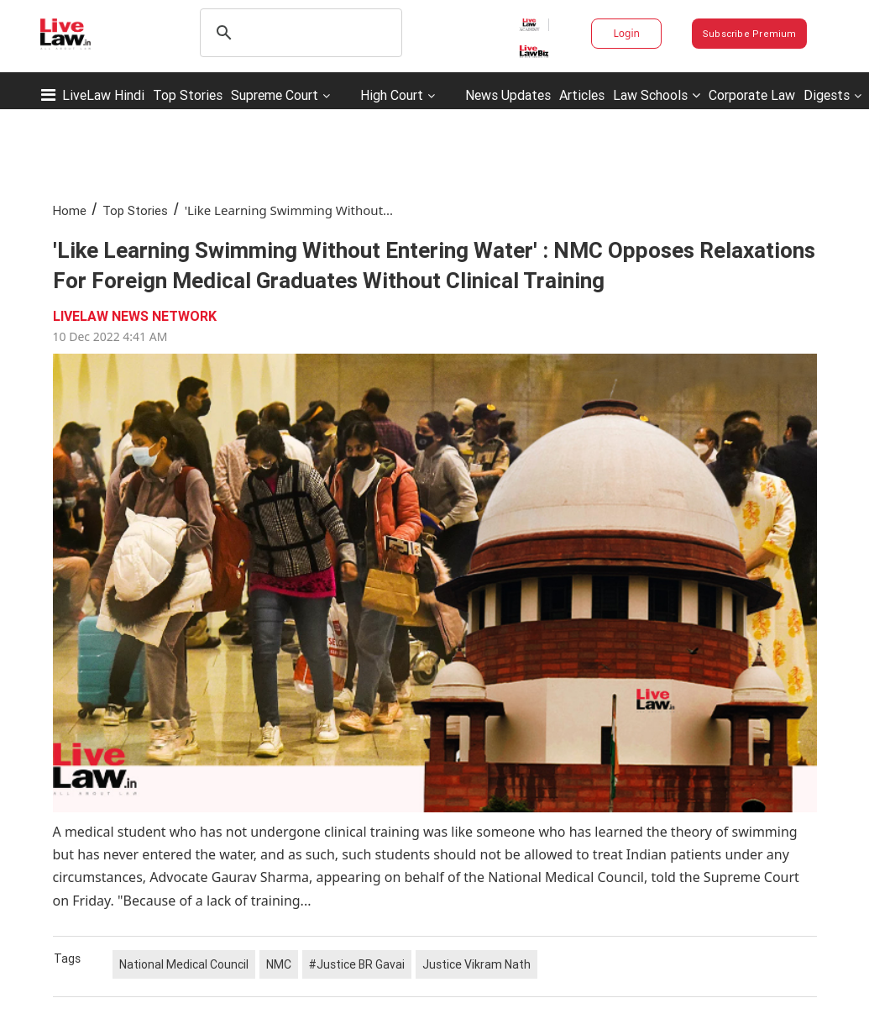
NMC (278, 964)
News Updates (508, 95)
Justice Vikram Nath (476, 964)
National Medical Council (184, 964)
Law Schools (656, 95)
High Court (391, 95)
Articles (582, 95)
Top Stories (187, 95)
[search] (299, 33)
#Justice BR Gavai (357, 964)
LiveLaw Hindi (103, 95)
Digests (827, 95)
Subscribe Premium (750, 33)
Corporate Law (752, 95)
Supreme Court (274, 95)
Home (69, 210)
